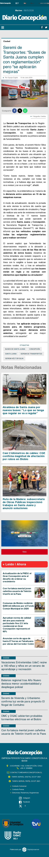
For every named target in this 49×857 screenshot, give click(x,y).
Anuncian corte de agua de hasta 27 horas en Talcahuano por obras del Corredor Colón (18, 641)
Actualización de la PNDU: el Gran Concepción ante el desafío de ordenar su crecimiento (17, 577)
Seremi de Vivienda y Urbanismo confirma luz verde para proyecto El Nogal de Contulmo (23, 701)
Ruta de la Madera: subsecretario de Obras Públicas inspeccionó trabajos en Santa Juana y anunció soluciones (24, 504)
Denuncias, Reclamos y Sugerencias (25, 793)
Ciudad (6, 658)
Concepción (34, 349)
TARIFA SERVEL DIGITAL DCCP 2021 (26, 777)
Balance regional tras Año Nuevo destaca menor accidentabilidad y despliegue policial (21, 684)
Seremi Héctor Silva (14, 358)
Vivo (24, 552)
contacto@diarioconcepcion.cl (26, 772)
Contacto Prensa (18, 789)
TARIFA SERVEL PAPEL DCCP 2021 (26, 781)
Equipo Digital (13, 78)
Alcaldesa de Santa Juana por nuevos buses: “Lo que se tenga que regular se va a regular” (23, 410)
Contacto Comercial (19, 786)
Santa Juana (10, 354)
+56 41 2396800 (26, 768)
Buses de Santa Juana (15, 349)
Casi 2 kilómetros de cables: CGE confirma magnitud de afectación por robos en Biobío (24, 456)
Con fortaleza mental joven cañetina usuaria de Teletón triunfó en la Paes (17, 591)
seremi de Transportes (31, 354)
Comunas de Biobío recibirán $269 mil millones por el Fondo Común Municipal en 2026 (18, 606)
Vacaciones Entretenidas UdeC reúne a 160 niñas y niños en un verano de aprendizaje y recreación (24, 666)
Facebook (24, 802)
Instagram (24, 798)
